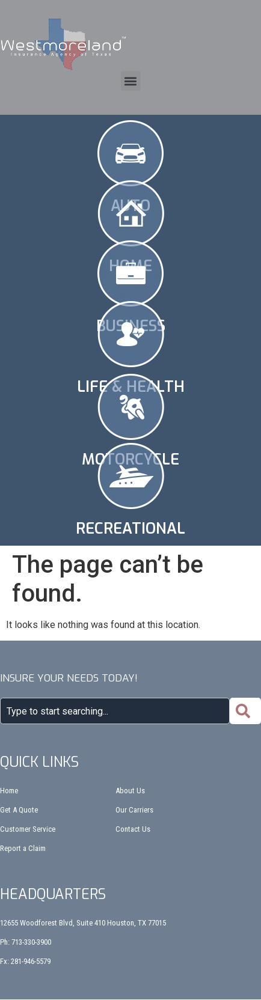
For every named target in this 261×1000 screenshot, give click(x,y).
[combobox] (115, 711)
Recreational (130, 528)
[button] (131, 81)
